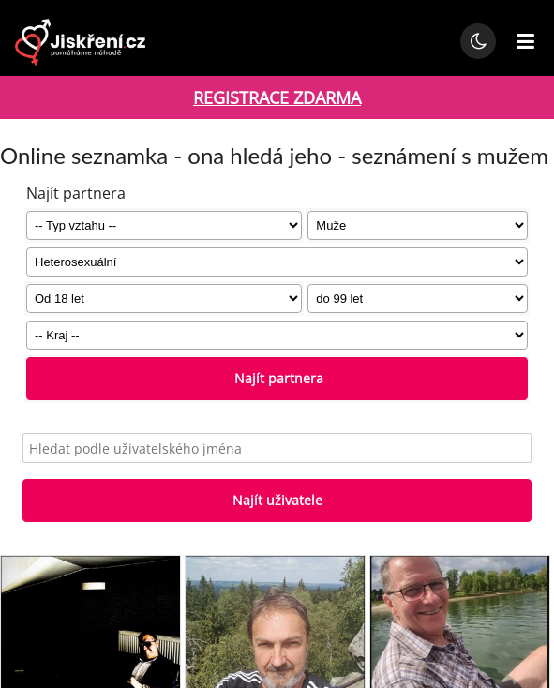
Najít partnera (277, 378)
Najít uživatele (277, 500)
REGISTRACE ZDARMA (277, 97)
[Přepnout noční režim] (478, 41)
